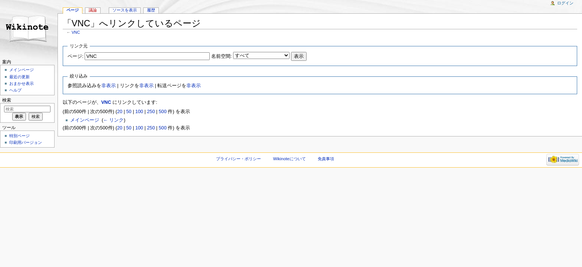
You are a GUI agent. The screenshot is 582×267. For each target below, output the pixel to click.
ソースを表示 (124, 10)
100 (139, 111)
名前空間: (221, 56)
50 (128, 111)
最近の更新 (19, 77)
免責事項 (326, 158)
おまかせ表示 (21, 83)
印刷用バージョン (25, 142)
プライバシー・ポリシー (238, 158)
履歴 (151, 10)
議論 (93, 10)
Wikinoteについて (289, 158)
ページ (72, 10)
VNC (76, 32)
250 (151, 111)
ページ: (76, 56)
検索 (6, 100)
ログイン (565, 3)
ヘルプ (15, 90)
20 (119, 111)
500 (163, 111)
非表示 (108, 85)
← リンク (113, 120)
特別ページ (19, 136)
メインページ (84, 120)
